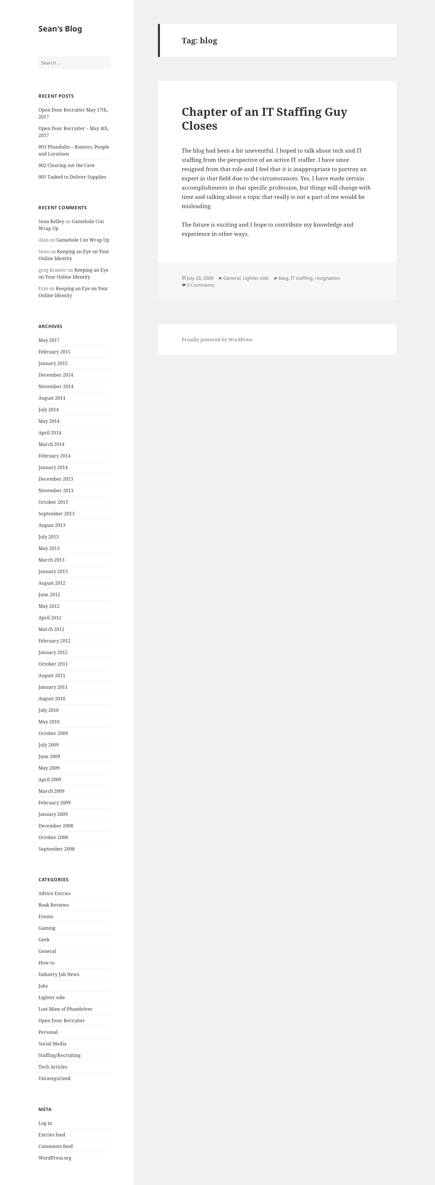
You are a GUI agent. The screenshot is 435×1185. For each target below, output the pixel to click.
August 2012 (51, 583)
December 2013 (55, 479)
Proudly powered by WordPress (217, 339)
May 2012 (49, 606)
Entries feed (51, 1135)
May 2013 (49, 548)
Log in (45, 1123)
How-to (46, 963)
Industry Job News (58, 974)
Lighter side (51, 997)
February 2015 (54, 352)
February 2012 (54, 641)
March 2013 (51, 560)
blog (283, 278)
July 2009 (48, 745)
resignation (327, 278)
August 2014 (51, 398)
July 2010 (48, 710)
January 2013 (53, 571)
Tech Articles (52, 1067)
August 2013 (51, 525)
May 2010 (49, 722)
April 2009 (49, 779)
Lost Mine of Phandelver (65, 1009)
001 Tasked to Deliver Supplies (72, 177)
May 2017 (49, 340)
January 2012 (53, 652)
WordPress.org (54, 1158)
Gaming (47, 928)
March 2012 (51, 629)
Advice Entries (54, 893)
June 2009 (49, 756)
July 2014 (48, 409)
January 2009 (53, 814)
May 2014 (49, 421)
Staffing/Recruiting (59, 1055)
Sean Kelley (51, 221)
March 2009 (51, 791)
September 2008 (56, 849)
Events (45, 916)
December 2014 (55, 375)
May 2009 (49, 768)
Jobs (43, 986)
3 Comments (201, 285)
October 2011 (53, 664)
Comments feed (55, 1146)
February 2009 (54, 802)
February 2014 (54, 456)
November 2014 (55, 386)
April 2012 (49, 617)
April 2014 (49, 432)
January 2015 (53, 363)
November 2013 (55, 490)
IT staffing (302, 278)
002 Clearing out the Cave (66, 165)
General (47, 951)
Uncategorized (54, 1078)
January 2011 (53, 687)
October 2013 (53, 502)
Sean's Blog (60, 28)
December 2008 (55, 826)
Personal (48, 1032)
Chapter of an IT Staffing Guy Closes (264, 118)
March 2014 (51, 444)
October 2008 (53, 837)
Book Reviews (53, 905)
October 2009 (53, 733)
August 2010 (51, 698)
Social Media (52, 1043)
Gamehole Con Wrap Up (82, 240)
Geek (43, 939)
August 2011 (51, 675)
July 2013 (48, 537)
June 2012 (49, 594)
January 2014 (53, 467)
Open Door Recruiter (61, 1020)
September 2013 (56, 513)
